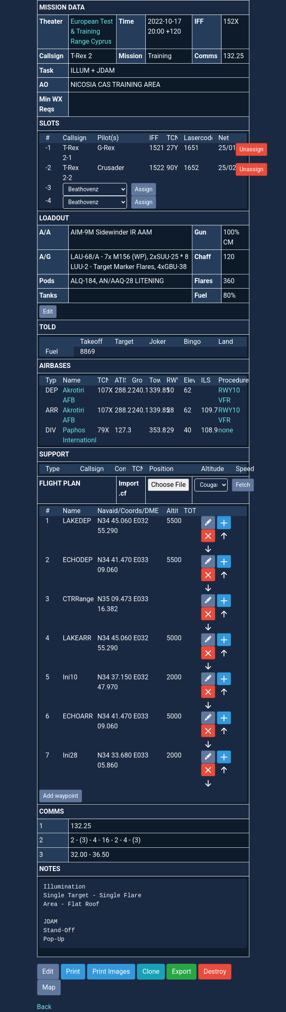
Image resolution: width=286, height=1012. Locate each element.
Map (49, 987)
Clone (150, 971)
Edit (48, 311)
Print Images (111, 971)
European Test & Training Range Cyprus (92, 31)
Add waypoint (60, 795)
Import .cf (129, 488)
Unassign (251, 149)
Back (44, 1007)
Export (181, 971)
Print (73, 971)
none (226, 430)
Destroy (215, 971)
